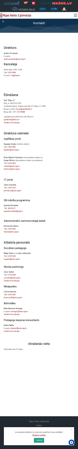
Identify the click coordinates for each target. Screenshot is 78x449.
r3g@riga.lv (15, 75)
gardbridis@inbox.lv (12, 119)
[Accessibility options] (71, 442)
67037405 (12, 163)
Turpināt (39, 440)
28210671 (12, 208)
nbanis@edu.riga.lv (11, 232)
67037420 (12, 256)
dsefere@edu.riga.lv (12, 169)
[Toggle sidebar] (3, 21)
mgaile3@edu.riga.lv (12, 259)
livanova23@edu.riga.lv (13, 297)
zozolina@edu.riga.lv (12, 278)
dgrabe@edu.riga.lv (11, 150)
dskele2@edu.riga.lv (19, 328)
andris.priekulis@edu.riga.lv (15, 59)
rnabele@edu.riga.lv (12, 166)
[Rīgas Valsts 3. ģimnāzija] (15, 15)
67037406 (12, 147)
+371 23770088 (18, 112)
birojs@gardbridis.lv (24, 109)
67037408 (12, 72)
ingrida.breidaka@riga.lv (13, 211)
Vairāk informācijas (12, 122)
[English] (39, 425)
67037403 (12, 295)
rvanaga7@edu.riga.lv (19, 311)
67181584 (12, 275)
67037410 (12, 188)
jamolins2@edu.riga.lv (12, 190)
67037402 (12, 229)
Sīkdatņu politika (39, 435)
